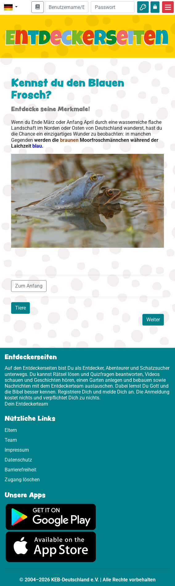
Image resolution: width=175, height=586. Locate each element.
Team (11, 440)
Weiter (153, 320)
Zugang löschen (22, 480)
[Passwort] (113, 7)
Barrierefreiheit (20, 470)
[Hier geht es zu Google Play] (51, 516)
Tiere (20, 308)
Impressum (17, 450)
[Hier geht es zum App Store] (51, 547)
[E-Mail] (66, 7)
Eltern (11, 430)
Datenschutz (18, 460)
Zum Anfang (29, 286)
